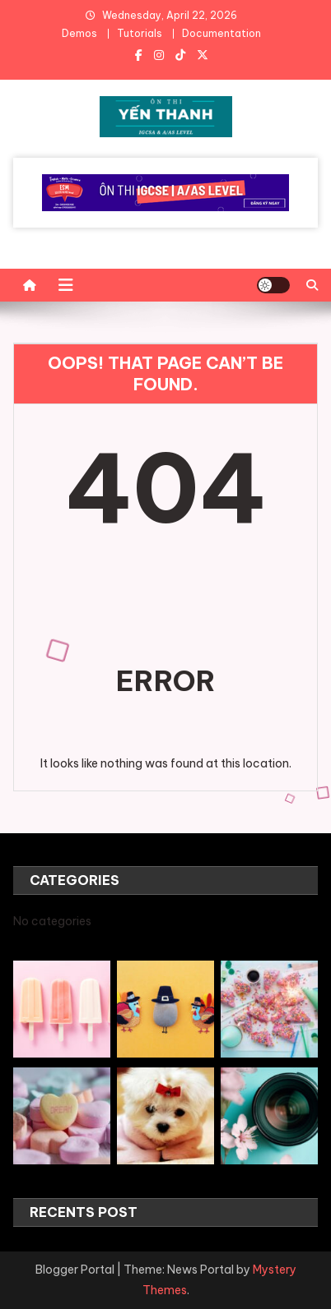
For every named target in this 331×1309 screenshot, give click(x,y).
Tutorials (139, 33)
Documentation (221, 33)
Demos (79, 33)
